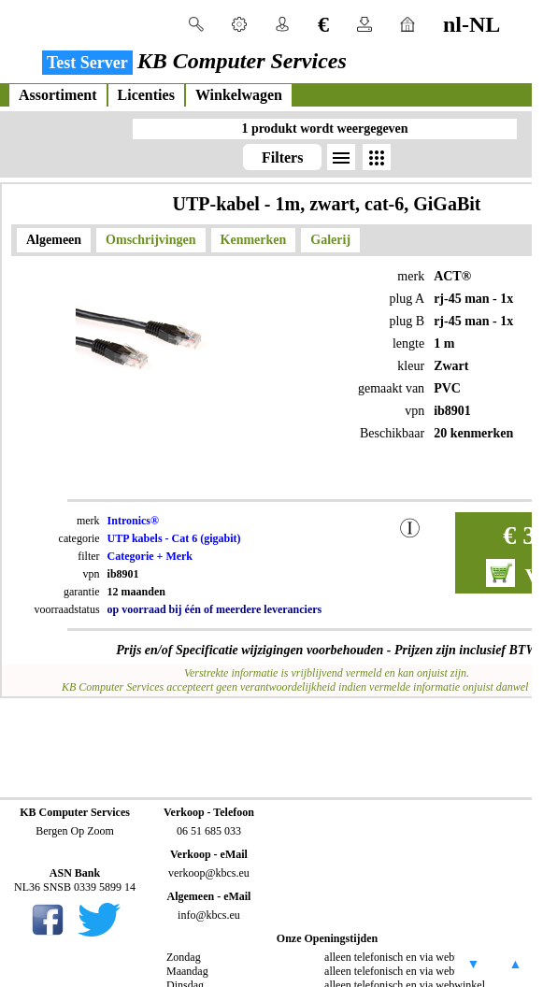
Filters (282, 157)
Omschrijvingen (150, 240)
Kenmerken (254, 240)
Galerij (330, 240)
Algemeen (53, 240)
